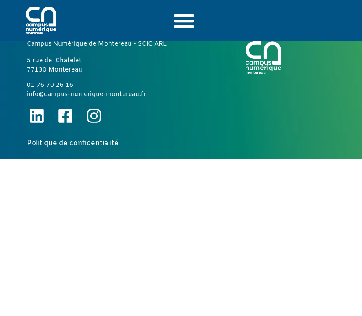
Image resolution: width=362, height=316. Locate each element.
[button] (184, 20)
